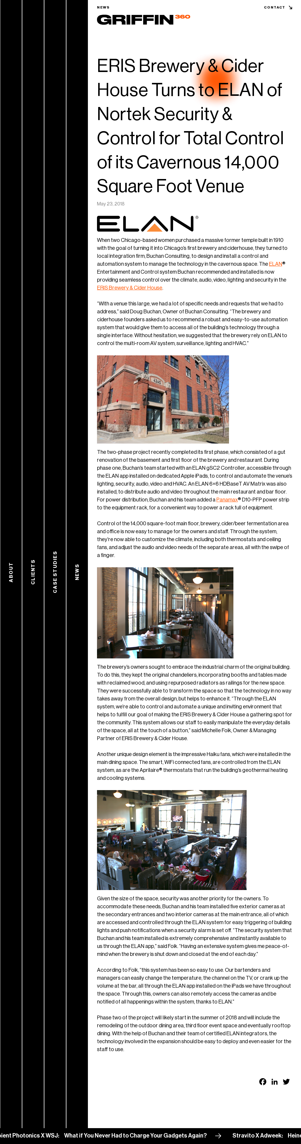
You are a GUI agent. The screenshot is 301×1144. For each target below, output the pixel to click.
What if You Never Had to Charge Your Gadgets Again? (139, 1136)
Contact (274, 7)
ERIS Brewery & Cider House (129, 287)
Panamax (227, 499)
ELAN (275, 264)
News (103, 7)
